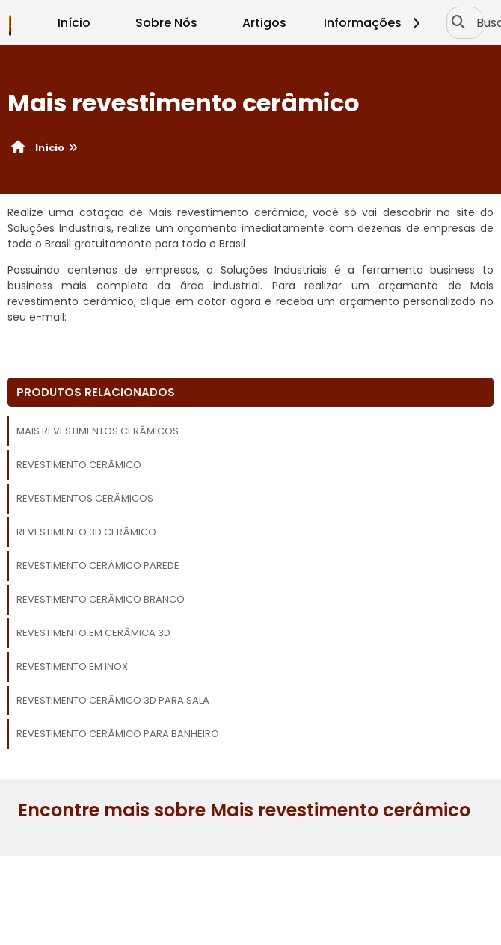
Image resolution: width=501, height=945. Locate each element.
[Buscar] (457, 22)
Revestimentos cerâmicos (84, 498)
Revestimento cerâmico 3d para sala (112, 700)
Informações (374, 22)
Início (74, 22)
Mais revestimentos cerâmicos (97, 431)
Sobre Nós (166, 22)
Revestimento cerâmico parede (97, 565)
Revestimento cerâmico (78, 465)
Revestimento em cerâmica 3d (93, 633)
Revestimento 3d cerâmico (86, 532)
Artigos (264, 22)
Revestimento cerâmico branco (100, 599)
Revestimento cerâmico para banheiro (117, 734)
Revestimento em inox (72, 666)
